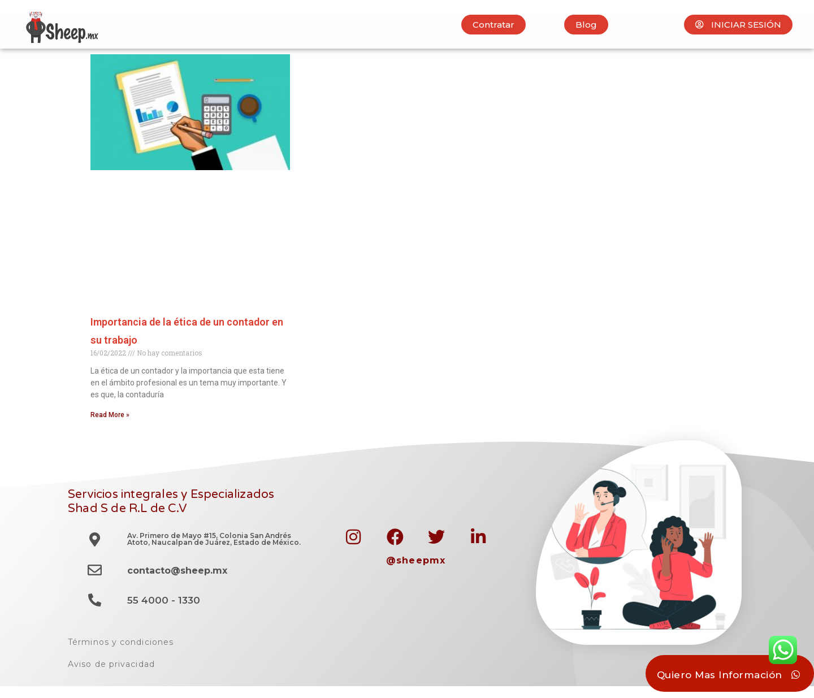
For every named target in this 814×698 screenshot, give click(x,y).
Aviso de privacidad (111, 664)
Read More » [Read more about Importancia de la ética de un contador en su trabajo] (109, 415)
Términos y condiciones (121, 642)
